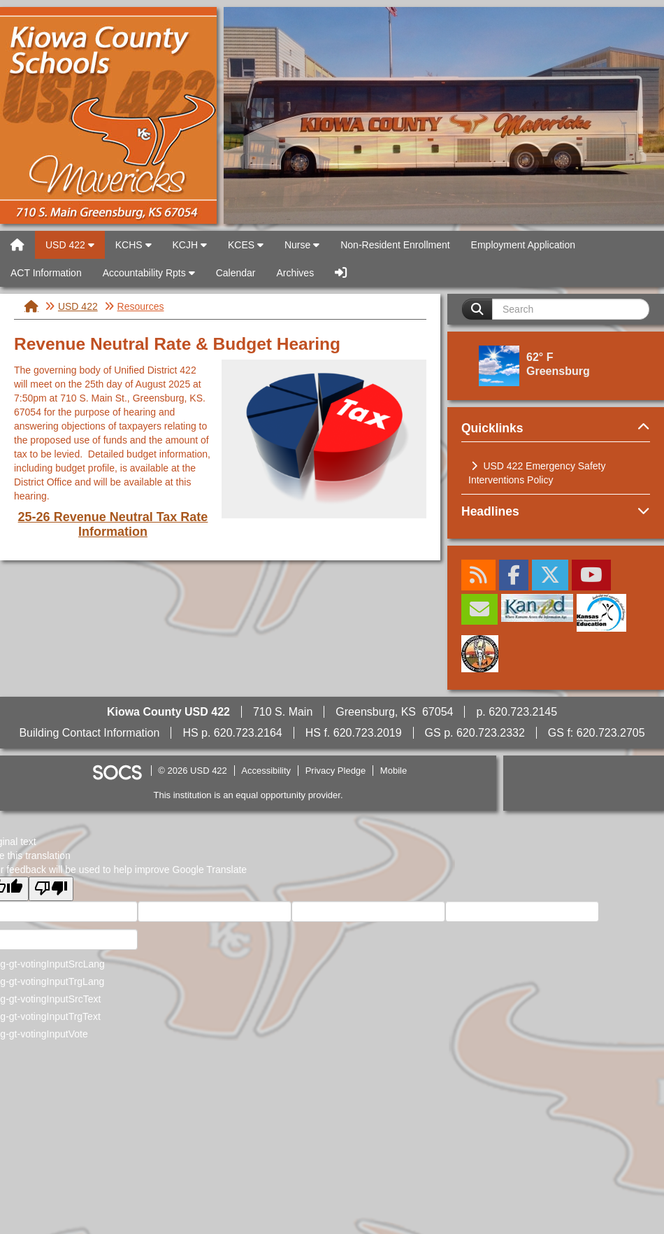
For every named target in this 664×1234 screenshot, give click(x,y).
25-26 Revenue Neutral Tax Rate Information (113, 524)
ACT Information (46, 272)
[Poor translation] (51, 889)
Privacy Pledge (335, 770)
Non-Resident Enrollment (394, 244)
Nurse (301, 244)
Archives (295, 272)
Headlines (555, 511)
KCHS (133, 244)
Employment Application (523, 244)
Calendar (236, 272)
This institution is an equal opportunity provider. (248, 795)
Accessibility (266, 770)
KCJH (190, 244)
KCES (246, 244)
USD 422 (108, 115)
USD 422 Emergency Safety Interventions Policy (536, 472)
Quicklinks (555, 428)
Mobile (393, 770)
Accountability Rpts (149, 272)
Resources (140, 306)
